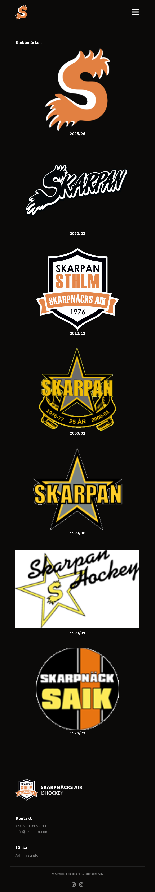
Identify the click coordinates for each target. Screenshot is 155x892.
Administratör (28, 855)
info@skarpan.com (32, 831)
